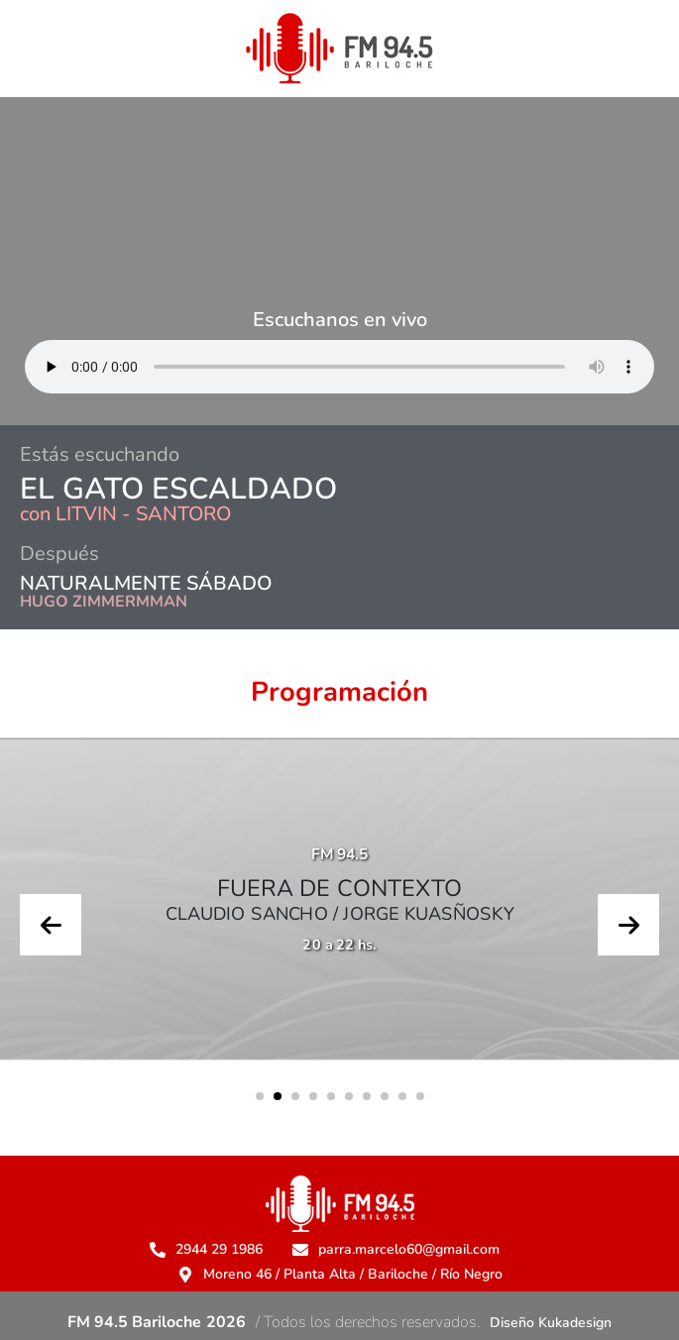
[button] (260, 1096)
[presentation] (50, 924)
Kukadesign (575, 1322)
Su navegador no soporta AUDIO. (339, 366)
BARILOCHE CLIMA (339, 181)
